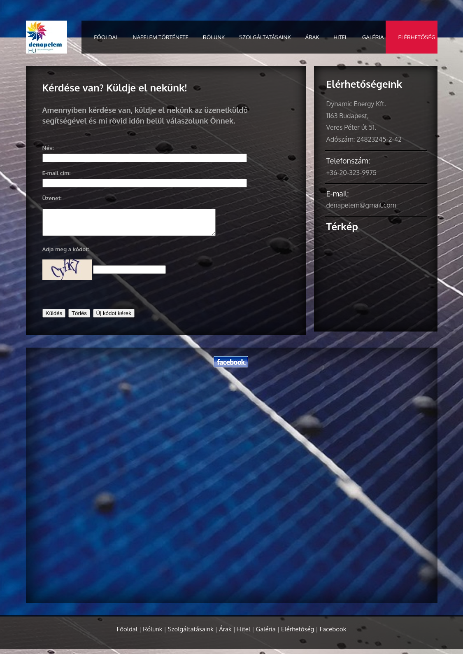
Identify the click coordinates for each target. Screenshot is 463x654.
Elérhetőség (416, 36)
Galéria (373, 36)
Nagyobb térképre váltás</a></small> (375, 274)
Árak (312, 36)
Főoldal (106, 36)
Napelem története (160, 36)
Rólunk (214, 36)
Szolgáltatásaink (265, 36)
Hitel (340, 36)
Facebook (333, 634)
